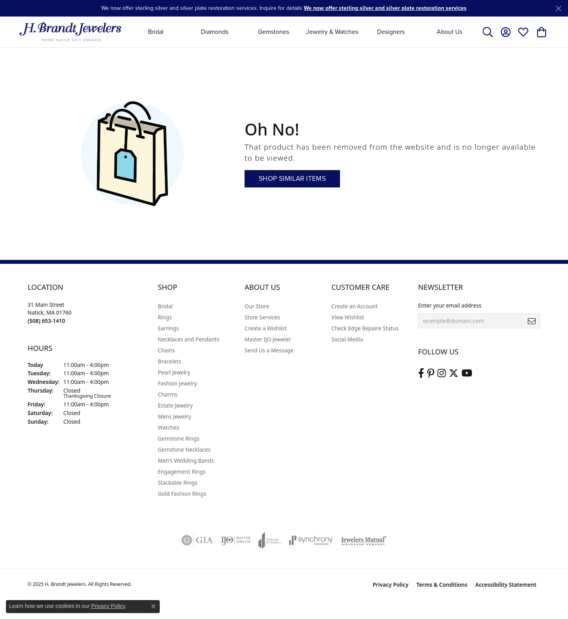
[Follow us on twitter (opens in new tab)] (453, 373)
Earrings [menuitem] (168, 328)
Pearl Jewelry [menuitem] (174, 372)
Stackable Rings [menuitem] (177, 482)
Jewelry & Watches (332, 31)
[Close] (558, 8)
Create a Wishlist (266, 328)
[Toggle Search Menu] (488, 32)
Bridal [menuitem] (165, 306)
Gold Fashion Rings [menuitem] (182, 493)
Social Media (347, 339)
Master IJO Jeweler (268, 339)
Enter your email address (449, 305)
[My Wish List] (523, 32)
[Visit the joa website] (269, 540)
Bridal (156, 31)
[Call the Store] (46, 320)
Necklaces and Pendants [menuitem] (188, 339)
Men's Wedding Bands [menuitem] (186, 460)
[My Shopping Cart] (541, 32)
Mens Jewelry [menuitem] (174, 416)
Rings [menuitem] (165, 317)
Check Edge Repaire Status (364, 328)
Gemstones (273, 31)
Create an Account (354, 306)
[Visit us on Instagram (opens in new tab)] (441, 373)
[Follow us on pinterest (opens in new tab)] (430, 373)
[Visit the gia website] (197, 540)
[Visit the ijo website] (235, 540)
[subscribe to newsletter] (531, 321)
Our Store (257, 306)
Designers (391, 31)
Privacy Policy (391, 584)
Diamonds (214, 31)
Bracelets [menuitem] (169, 361)
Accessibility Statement (505, 584)
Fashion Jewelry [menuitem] (177, 383)
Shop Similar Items (292, 178)
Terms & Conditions (441, 584)
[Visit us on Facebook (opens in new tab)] (421, 373)
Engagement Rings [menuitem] (182, 471)
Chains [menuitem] (166, 350)
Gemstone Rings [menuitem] (178, 438)
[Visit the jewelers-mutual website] (363, 540)
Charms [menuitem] (168, 394)
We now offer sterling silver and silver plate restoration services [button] (385, 8)
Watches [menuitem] (168, 427)
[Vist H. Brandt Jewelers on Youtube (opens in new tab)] (467, 373)
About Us (449, 31)
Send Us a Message (269, 350)
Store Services (262, 317)
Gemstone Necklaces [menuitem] (184, 449)
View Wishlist (347, 317)
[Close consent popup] (153, 606)
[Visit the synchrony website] (311, 540)
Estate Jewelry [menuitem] (175, 405)
